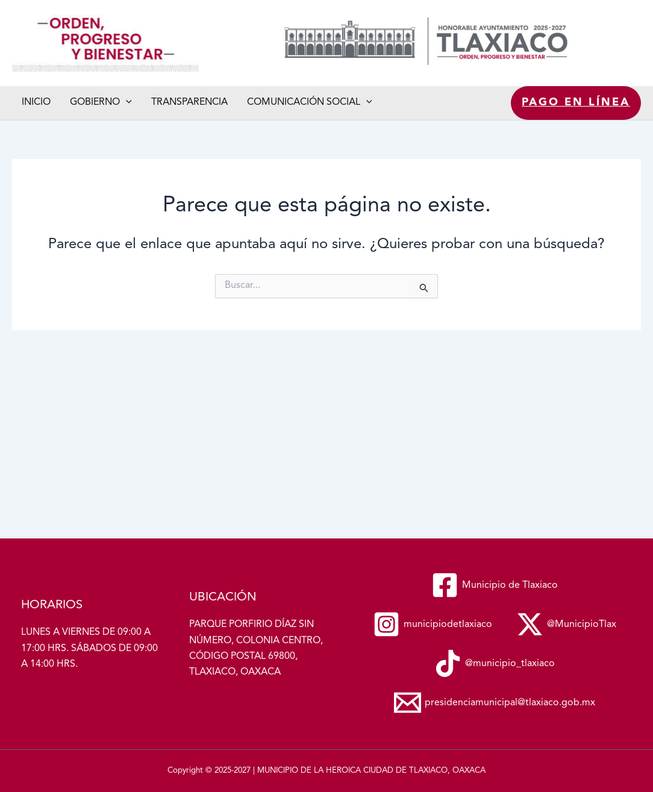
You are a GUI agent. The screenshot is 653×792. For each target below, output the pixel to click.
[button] (126, 102)
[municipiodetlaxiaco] (432, 624)
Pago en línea (576, 102)
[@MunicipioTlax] (566, 624)
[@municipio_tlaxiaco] (494, 663)
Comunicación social (309, 102)
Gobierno (101, 102)
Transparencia (189, 102)
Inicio (36, 102)
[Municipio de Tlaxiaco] (494, 585)
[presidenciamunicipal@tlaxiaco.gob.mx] (494, 702)
